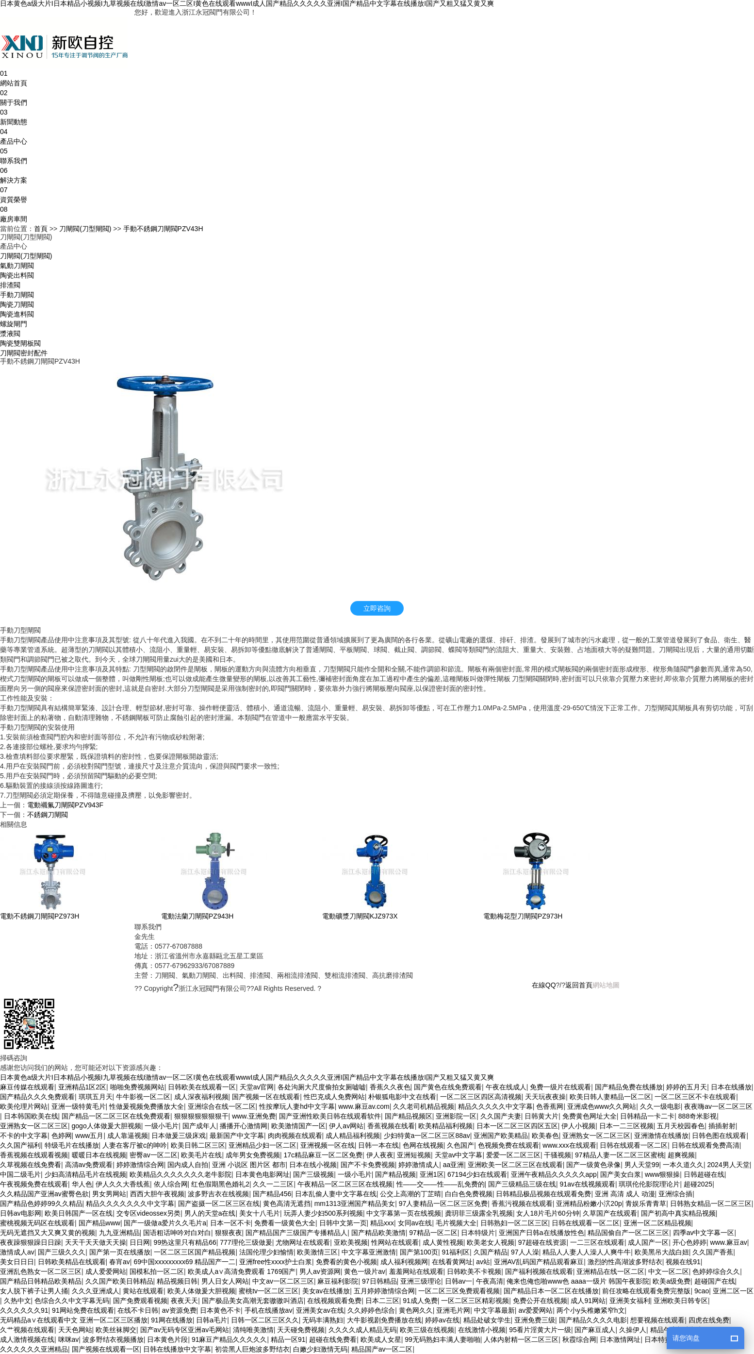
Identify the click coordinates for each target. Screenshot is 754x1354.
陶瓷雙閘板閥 (20, 343)
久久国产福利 (20, 1145)
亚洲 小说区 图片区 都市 (249, 1165)
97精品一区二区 (433, 1233)
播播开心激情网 (243, 1126)
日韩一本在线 (378, 1145)
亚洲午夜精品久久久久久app (554, 1174)
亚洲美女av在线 (320, 1310)
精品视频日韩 (177, 1281)
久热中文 (17, 1300)
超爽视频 (681, 1155)
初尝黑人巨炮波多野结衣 (252, 1349)
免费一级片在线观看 (560, 1087)
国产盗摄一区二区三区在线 (219, 1203)
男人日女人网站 (225, 1281)
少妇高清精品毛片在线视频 (85, 1174)
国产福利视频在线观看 (539, 1271)
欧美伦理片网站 (24, 1106)
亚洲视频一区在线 (327, 1145)
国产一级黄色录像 (593, 1165)
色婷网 (61, 1135)
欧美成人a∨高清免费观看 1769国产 (242, 1271)
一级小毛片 (162, 1126)
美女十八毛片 (259, 1213)
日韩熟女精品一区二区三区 (711, 1203)
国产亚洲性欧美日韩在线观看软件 (330, 1116)
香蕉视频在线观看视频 (34, 1155)
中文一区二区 (668, 1271)
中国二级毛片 (20, 1174)
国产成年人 (199, 1126)
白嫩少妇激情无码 (320, 1349)
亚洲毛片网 (453, 1310)
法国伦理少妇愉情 (266, 1252)
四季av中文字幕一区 (704, 1233)
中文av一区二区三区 (283, 1281)
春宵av (119, 1262)
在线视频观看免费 (334, 1300)
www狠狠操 (662, 1174)
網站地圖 (606, 985)
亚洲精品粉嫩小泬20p (589, 1203)
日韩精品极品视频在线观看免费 (543, 1194)
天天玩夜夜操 (545, 1097)
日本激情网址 (620, 1339)
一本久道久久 (683, 1165)
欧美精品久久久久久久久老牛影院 (180, 1174)
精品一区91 (288, 1339)
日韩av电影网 (20, 1213)
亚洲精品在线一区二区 (610, 1271)
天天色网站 (75, 1330)
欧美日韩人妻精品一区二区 (610, 1097)
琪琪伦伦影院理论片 (649, 1184)
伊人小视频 (578, 1126)
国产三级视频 (313, 1174)
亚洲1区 (432, 1174)
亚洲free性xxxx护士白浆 (275, 1262)
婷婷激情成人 (418, 1165)
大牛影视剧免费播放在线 (384, 1320)
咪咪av (68, 1339)
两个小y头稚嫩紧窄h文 (591, 1310)
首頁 (41, 229)
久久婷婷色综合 (371, 1310)
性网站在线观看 (395, 1242)
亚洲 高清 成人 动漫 (625, 1194)
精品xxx (382, 1223)
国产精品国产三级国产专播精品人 (296, 1233)
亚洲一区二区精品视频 (657, 1223)
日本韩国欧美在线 (31, 1116)
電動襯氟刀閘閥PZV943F (65, 805)
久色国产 (460, 1145)
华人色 (82, 1184)
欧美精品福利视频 (445, 1126)
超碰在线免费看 (333, 1339)
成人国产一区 (648, 1242)
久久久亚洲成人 (95, 1291)
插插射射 (722, 1126)
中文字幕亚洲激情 (369, 1252)
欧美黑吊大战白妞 (662, 1252)
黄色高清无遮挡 (287, 1203)
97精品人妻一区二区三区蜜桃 (619, 1155)
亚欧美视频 (351, 1242)
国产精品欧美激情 (378, 1233)
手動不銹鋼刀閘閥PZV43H (163, 229)
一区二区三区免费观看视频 (459, 1291)
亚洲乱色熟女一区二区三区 (41, 1271)
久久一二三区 (273, 1184)
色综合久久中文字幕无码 (71, 1300)
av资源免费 (179, 1310)
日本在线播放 (731, 1087)
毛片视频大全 (456, 1223)
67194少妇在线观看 (477, 1174)
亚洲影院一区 (456, 1116)
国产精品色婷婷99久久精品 (41, 1203)
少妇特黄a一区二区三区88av (427, 1135)
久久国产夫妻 (500, 1116)
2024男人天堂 (728, 1165)
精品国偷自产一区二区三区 (628, 1233)
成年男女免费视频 (253, 1155)
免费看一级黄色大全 (284, 1223)
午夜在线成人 (506, 1087)
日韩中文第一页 (343, 1223)
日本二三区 (382, 1300)
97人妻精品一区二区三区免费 (443, 1203)
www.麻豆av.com (364, 1106)
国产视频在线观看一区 (106, 1349)
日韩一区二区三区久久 (265, 1320)
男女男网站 (109, 1194)
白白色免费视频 (468, 1194)
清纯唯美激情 (253, 1330)
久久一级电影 (660, 1106)
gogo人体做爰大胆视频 (106, 1126)
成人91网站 (588, 1300)
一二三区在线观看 (597, 1242)
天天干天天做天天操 (95, 1242)
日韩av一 (459, 1281)
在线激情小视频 (482, 1330)
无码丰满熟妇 (322, 1320)
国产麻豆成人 (594, 1330)
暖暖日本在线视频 (99, 1155)
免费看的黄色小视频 (346, 1262)
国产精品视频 (395, 1174)
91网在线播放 (172, 1320)
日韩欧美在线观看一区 (202, 1087)
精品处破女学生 (487, 1320)
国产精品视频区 (408, 1116)
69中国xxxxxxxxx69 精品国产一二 (184, 1262)
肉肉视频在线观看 (295, 1135)
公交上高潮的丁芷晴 (410, 1194)
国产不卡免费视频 (368, 1165)
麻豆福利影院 (337, 1281)
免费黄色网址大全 (589, 1116)
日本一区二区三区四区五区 (517, 1126)
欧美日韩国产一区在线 (79, 1213)
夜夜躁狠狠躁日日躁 (30, 1242)
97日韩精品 (379, 1281)
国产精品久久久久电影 (593, 1320)
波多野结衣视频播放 (113, 1339)
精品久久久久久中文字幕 (495, 1106)
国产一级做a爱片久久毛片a (165, 1223)
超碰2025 (698, 1184)
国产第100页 (419, 1252)
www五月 (89, 1135)
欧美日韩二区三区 (198, 1145)
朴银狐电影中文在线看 (402, 1097)
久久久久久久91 (24, 1310)
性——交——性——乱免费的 (440, 1184)
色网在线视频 (423, 1145)
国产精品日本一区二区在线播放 (551, 1291)
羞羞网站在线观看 (416, 1271)
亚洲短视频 (414, 1155)
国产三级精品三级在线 (522, 1184)
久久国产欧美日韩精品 (119, 1281)
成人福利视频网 (404, 1262)
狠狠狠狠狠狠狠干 (201, 1116)
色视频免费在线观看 (508, 1145)
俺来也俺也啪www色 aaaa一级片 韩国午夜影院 (578, 1281)
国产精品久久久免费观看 (37, 1097)
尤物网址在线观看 (303, 1242)
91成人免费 (420, 1300)
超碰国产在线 (714, 1281)
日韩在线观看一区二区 (634, 1145)
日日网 (140, 1242)
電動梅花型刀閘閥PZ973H (522, 916)
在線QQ (544, 985)
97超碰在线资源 (542, 1242)
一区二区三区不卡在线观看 (695, 1097)
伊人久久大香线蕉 (123, 1184)
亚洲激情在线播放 (661, 1135)
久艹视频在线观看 (27, 1330)
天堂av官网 (257, 1087)
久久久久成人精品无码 (362, 1330)
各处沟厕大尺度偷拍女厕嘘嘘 (322, 1087)
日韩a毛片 (211, 1320)
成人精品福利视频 (353, 1135)
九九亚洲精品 (119, 1233)
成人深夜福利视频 (201, 1097)
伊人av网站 (346, 1126)
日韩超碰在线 (704, 1174)
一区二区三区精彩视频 (475, 1300)
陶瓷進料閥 (17, 314)
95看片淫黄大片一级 (540, 1330)
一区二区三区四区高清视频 (481, 1097)
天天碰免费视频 (301, 1330)
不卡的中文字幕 (24, 1135)
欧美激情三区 (317, 1252)
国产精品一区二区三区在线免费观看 (116, 1116)
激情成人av (17, 1252)
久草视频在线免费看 (30, 1165)
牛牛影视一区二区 (143, 1097)
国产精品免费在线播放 (629, 1087)
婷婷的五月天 (686, 1087)
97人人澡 (525, 1252)
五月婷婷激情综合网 (384, 1291)
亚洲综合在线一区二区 (222, 1106)
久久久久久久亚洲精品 (34, 1349)
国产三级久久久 (61, 1252)
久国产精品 (491, 1252)
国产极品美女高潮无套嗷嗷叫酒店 (253, 1300)
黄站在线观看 (143, 1291)
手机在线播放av (269, 1310)
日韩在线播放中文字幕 (177, 1349)
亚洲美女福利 (629, 1300)
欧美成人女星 (381, 1339)
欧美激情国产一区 (298, 1126)
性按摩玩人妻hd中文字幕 (297, 1106)
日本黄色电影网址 (262, 1174)
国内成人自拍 (187, 1165)
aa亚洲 (453, 1165)
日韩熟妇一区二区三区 (514, 1223)
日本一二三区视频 (626, 1126)
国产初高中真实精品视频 (678, 1213)
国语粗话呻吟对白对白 (177, 1233)
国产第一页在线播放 (119, 1252)
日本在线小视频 (313, 1165)
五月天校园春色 (681, 1126)
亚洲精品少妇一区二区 (262, 1145)
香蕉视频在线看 (391, 1126)
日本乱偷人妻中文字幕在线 (336, 1194)
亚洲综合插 (675, 1194)
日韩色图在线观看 (719, 1135)
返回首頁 (578, 985)
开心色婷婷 (689, 1242)
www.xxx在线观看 (569, 1145)
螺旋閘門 (13, 324)
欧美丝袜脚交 (116, 1330)
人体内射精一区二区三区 (521, 1339)
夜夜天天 (184, 1300)
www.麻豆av (728, 1242)
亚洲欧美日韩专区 (681, 1300)
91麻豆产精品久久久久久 (229, 1339)
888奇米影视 (697, 1116)
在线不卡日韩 (137, 1310)
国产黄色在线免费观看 (448, 1087)
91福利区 (456, 1252)
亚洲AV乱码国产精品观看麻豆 (539, 1262)
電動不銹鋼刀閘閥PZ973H (39, 916)
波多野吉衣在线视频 (218, 1194)
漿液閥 (10, 333)
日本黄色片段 (167, 1339)
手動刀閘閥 (17, 295)
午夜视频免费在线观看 (34, 1184)
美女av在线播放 (326, 1291)
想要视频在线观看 (657, 1320)
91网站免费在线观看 (83, 1310)
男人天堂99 (641, 1165)
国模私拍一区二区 (157, 1271)
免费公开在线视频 (540, 1300)
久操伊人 (632, 1330)
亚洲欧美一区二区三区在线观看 (515, 1165)
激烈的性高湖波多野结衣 (625, 1262)
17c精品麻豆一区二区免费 (322, 1155)
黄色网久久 (416, 1310)
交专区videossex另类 (148, 1213)
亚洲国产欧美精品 (501, 1135)
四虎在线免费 (708, 1320)
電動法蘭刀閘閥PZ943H (197, 916)
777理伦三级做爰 (246, 1242)
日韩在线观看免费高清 (705, 1145)
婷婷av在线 (442, 1320)
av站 (483, 1262)
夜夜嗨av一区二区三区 (718, 1106)
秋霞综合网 (579, 1339)
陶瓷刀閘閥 (17, 304)
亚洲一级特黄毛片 (78, 1106)
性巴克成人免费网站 (334, 1097)
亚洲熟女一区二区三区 (34, 1126)
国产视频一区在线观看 (266, 1097)
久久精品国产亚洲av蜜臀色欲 (44, 1194)
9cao (701, 1291)
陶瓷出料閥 (17, 275)
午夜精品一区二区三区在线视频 (345, 1184)
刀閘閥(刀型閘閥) (85, 229)
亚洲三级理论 (420, 1281)
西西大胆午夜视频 (157, 1194)
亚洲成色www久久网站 (601, 1106)
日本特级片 (478, 1233)
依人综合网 (171, 1184)
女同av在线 (415, 1223)
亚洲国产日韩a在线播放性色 (541, 1233)
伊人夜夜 (379, 1155)
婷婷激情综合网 (140, 1165)
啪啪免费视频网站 (137, 1087)
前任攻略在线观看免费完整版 (646, 1291)
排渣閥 (10, 285)
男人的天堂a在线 (210, 1213)
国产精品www (99, 1223)
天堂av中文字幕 (459, 1155)
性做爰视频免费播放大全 (146, 1106)
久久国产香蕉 (712, 1252)
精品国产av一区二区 (382, 1349)
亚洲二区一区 (733, 1291)
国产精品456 (272, 1194)
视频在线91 (683, 1262)
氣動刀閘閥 (17, 265)
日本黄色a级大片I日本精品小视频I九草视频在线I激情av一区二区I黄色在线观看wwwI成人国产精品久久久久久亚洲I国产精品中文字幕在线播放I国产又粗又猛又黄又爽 (247, 3)
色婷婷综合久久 (716, 1271)
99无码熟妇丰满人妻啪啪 (442, 1339)
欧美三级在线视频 (427, 1330)
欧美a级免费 (671, 1281)
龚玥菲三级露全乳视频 (479, 1213)
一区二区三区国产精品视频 (194, 1252)
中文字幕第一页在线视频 (403, 1213)
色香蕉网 (549, 1106)
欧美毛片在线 (201, 1155)
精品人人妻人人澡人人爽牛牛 (586, 1252)
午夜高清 (489, 1281)
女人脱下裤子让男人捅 (34, 1291)
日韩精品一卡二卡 (647, 1116)
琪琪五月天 (96, 1097)
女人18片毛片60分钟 (547, 1213)
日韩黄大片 (541, 1116)
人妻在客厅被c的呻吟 (134, 1145)
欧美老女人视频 (490, 1242)
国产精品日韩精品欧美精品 (41, 1281)
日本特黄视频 (664, 1339)
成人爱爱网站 (105, 1271)
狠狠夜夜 (228, 1233)
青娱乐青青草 (645, 1203)
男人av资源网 (320, 1271)
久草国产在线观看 (610, 1213)
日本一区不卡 (230, 1223)
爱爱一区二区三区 (513, 1155)
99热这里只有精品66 (185, 1242)
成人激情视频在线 (27, 1339)
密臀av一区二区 (154, 1155)
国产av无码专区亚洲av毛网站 (184, 1330)
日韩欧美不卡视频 (474, 1271)
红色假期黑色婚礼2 (220, 1184)
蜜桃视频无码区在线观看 (37, 1223)
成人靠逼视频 (127, 1135)
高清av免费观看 (89, 1165)
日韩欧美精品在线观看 (72, 1262)
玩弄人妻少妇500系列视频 (323, 1213)
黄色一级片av (364, 1271)
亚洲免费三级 (534, 1320)
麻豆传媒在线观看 (27, 1087)
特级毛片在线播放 (72, 1145)
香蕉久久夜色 (390, 1087)
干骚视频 (557, 1155)
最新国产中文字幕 (237, 1135)
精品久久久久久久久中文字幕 (130, 1203)
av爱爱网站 (535, 1310)
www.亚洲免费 (253, 1116)
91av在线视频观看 (587, 1184)
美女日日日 (17, 1262)
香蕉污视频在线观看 (522, 1203)
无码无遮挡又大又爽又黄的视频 (47, 1233)
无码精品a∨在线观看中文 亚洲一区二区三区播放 (74, 1320)
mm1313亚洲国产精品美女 (354, 1203)
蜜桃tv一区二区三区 (268, 1291)
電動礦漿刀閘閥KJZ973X (360, 916)
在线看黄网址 (452, 1262)
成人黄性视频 (443, 1242)
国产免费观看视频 (140, 1300)
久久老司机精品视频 (423, 1106)
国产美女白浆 (620, 1174)
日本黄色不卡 (220, 1310)
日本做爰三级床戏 (178, 1135)
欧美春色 (545, 1135)
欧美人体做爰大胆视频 (201, 1291)
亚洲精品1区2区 (82, 1087)
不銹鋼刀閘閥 (47, 815)
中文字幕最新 (494, 1310)
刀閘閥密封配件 (24, 353)
